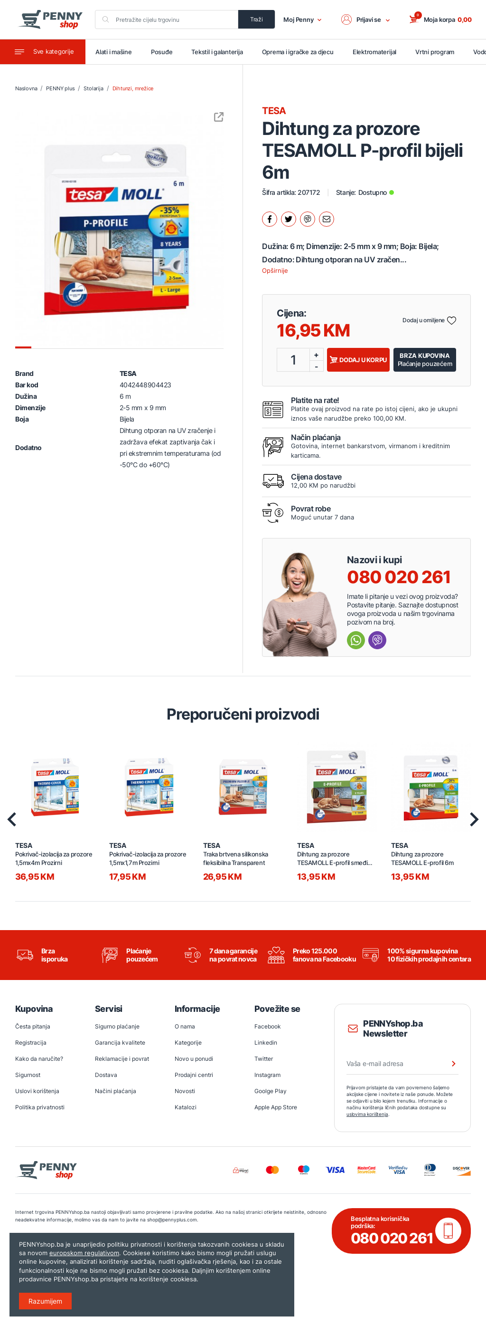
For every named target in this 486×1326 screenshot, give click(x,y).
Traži (256, 19)
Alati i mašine (113, 52)
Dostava (106, 1074)
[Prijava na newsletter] (447, 1064)
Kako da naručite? (39, 1058)
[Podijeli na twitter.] (288, 219)
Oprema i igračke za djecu (298, 52)
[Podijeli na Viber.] (307, 219)
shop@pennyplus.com (172, 1219)
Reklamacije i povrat (122, 1058)
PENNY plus (60, 88)
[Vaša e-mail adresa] (402, 1064)
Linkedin (265, 1042)
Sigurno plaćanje (117, 1026)
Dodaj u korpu (358, 360)
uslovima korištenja (367, 1114)
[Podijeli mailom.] (326, 219)
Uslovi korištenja (37, 1091)
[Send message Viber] (377, 640)
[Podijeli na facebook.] (269, 219)
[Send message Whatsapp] (356, 640)
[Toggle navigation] (42, 51)
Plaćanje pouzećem (425, 359)
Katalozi (185, 1107)
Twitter (263, 1058)
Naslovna (26, 88)
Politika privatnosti (40, 1107)
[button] (366, 19)
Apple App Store (275, 1107)
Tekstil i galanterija (217, 52)
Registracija (31, 1042)
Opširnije (275, 270)
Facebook (267, 1026)
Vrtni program (434, 52)
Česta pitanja (32, 1026)
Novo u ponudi (194, 1058)
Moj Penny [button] (302, 19)
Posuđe (162, 52)
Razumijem (45, 1301)
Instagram (267, 1074)
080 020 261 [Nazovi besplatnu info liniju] (399, 577)
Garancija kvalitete (120, 1042)
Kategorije (188, 1042)
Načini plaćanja (115, 1091)
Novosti (185, 1091)
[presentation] (11, 819)
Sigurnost (27, 1074)
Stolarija (93, 88)
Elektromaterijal (374, 52)
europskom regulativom (84, 1253)
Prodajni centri (194, 1074)
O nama (185, 1026)
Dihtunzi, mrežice (133, 88)
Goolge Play (270, 1091)
